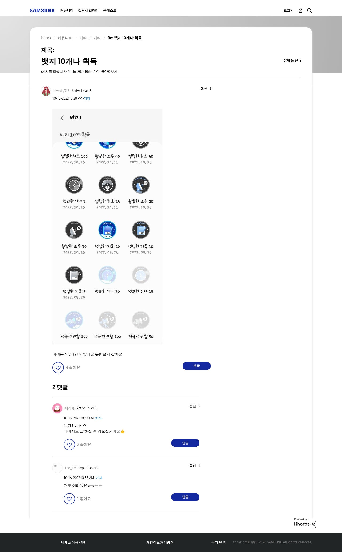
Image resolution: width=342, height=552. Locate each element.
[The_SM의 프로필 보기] (70, 468)
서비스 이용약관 (72, 542)
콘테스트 (109, 10)
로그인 (289, 10)
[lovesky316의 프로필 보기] (61, 91)
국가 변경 (218, 542)
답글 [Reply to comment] (185, 443)
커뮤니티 (66, 10)
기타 (87, 99)
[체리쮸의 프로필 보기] (70, 408)
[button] (203, 89)
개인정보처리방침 (160, 542)
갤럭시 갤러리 (88, 10)
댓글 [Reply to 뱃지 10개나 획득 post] (196, 366)
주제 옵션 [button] (290, 60)
